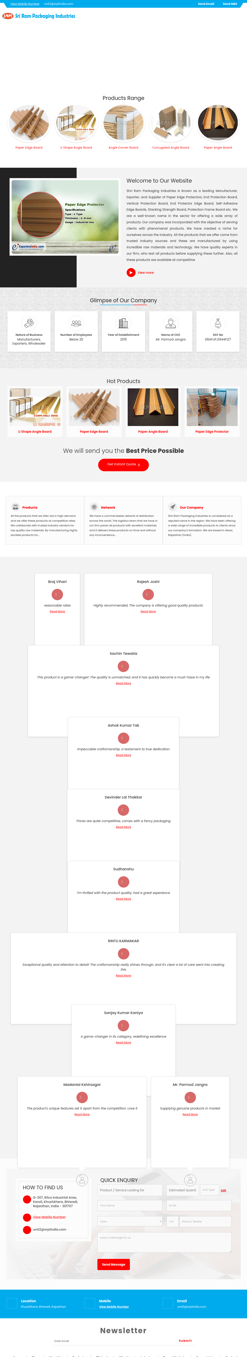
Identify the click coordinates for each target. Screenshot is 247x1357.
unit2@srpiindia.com (58, 4)
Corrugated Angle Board (170, 148)
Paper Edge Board (28, 148)
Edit (223, 1190)
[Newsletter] (123, 1341)
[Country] (129, 1221)
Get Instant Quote (123, 465)
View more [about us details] (146, 273)
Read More (57, 611)
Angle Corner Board (123, 148)
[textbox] (209, 1189)
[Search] (242, 17)
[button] (24, 4)
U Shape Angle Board (76, 148)
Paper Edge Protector (212, 431)
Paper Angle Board (218, 148)
